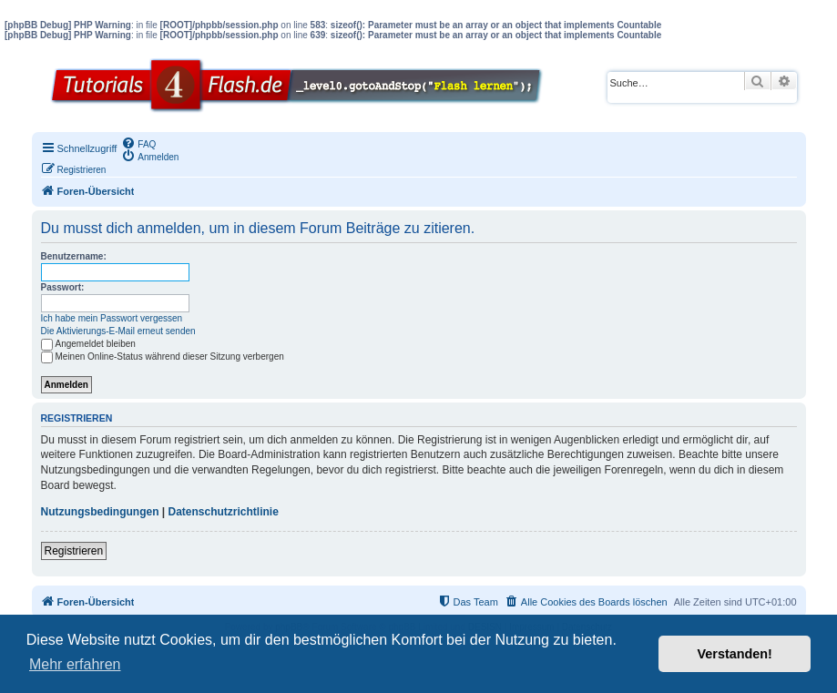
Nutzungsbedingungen (100, 511)
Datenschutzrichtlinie (223, 511)
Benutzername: (74, 256)
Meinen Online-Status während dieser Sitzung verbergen (162, 357)
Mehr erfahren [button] (75, 664)
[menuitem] (138, 143)
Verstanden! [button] (735, 654)
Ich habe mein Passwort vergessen (112, 318)
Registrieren (74, 551)
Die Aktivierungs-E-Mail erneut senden (118, 331)
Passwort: (63, 287)
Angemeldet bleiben (88, 344)
